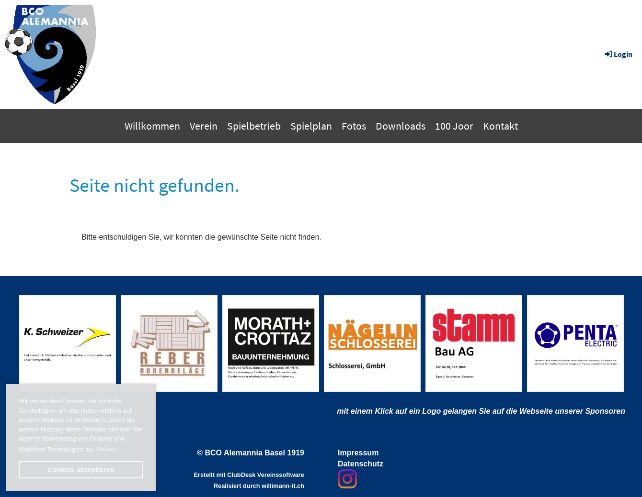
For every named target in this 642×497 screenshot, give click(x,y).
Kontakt (500, 126)
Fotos (354, 126)
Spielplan (311, 126)
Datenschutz (360, 464)
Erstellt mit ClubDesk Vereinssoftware (249, 474)
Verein (204, 126)
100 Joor (454, 126)
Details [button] (106, 449)
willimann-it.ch (283, 485)
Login (617, 54)
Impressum (358, 453)
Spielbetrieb (254, 126)
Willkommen (152, 126)
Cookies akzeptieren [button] (80, 470)
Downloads (400, 126)
